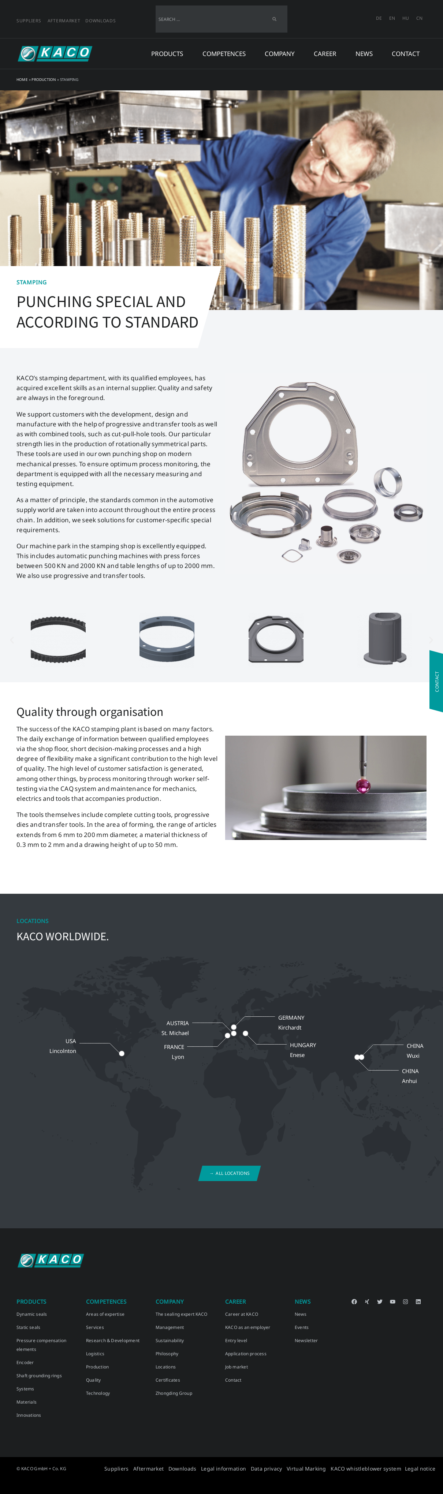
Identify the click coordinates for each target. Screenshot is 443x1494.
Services (95, 1327)
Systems (25, 1389)
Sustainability (170, 1340)
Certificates (168, 1380)
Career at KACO (241, 1314)
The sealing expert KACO (182, 1314)
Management (170, 1327)
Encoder (25, 1362)
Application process (246, 1354)
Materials (26, 1402)
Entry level (236, 1340)
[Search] (274, 19)
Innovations (28, 1415)
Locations (166, 1367)
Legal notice (420, 1468)
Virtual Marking (325, 1468)
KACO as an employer (248, 1327)
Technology (98, 1393)
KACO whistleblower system (375, 1468)
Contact (406, 53)
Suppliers (28, 21)
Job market (236, 1367)
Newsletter (306, 1340)
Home (22, 79)
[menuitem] (379, 18)
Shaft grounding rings (39, 1375)
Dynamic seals (31, 1314)
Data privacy (291, 1468)
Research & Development (112, 1340)
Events (302, 1327)
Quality (93, 1380)
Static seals (28, 1327)
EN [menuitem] (392, 18)
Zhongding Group (174, 1393)
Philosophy (167, 1354)
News (300, 1314)
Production (43, 79)
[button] (11, 640)
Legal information (255, 1468)
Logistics (95, 1354)
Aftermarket (64, 21)
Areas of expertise (105, 1314)
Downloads (100, 21)
